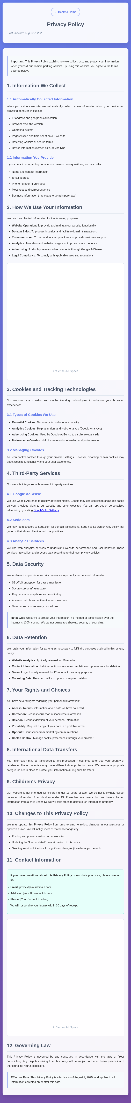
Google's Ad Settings (46, 510)
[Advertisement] (65, 318)
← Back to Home (65, 12)
